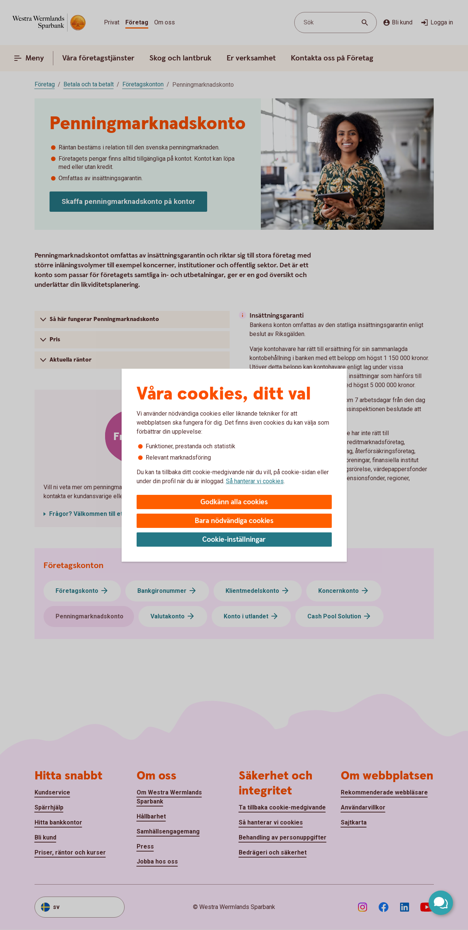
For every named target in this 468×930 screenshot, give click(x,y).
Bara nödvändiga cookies (234, 521)
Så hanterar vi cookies (255, 481)
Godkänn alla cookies (234, 502)
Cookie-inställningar (234, 539)
